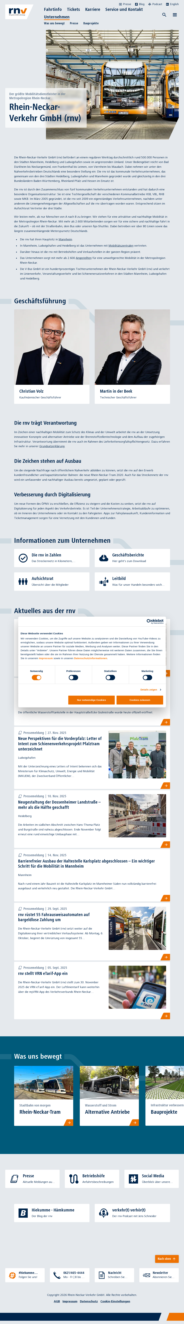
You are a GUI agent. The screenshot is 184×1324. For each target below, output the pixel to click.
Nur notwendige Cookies (91, 700)
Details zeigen (149, 689)
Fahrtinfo (53, 9)
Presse (74, 23)
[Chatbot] (178, 1318)
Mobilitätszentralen (120, 245)
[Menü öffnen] (175, 15)
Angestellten (84, 258)
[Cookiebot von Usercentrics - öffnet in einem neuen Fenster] (149, 621)
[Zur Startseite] (19, 12)
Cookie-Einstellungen (115, 1304)
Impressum (46, 658)
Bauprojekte (91, 23)
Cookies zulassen (140, 700)
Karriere (92, 9)
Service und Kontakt (124, 9)
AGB (57, 1304)
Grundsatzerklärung (52, 446)
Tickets (73, 9)
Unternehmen (57, 17)
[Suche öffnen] (164, 15)
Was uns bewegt (54, 23)
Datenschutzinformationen (90, 658)
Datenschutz (89, 1304)
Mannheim (65, 239)
